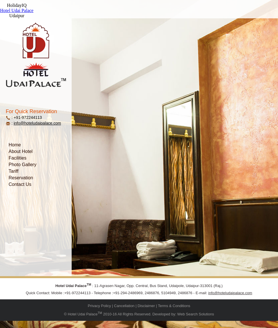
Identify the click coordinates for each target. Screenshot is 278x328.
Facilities (17, 158)
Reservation (21, 177)
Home (15, 144)
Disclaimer (146, 306)
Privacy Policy (99, 306)
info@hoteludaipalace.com (37, 123)
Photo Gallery (22, 164)
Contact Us (20, 184)
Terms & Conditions (174, 306)
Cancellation (124, 306)
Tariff (13, 171)
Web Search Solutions (195, 314)
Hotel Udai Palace (16, 10)
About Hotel (21, 151)
